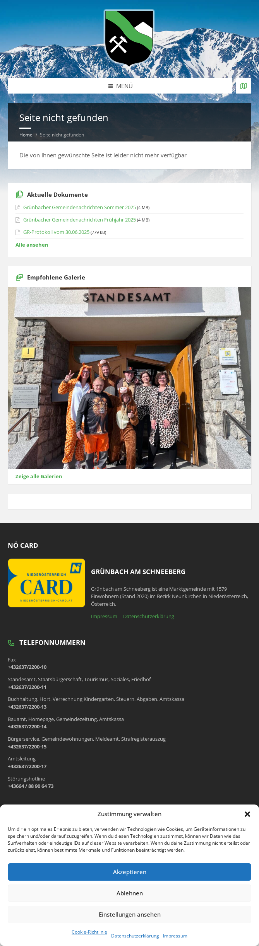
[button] (247, 814)
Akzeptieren (129, 872)
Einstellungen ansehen (130, 914)
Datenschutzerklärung (135, 935)
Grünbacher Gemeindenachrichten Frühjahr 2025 (79, 219)
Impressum (175, 935)
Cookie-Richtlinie (89, 932)
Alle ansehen (31, 244)
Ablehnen (130, 893)
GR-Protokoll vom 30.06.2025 (56, 231)
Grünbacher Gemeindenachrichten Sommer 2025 (79, 207)
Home (26, 134)
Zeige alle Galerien (38, 476)
